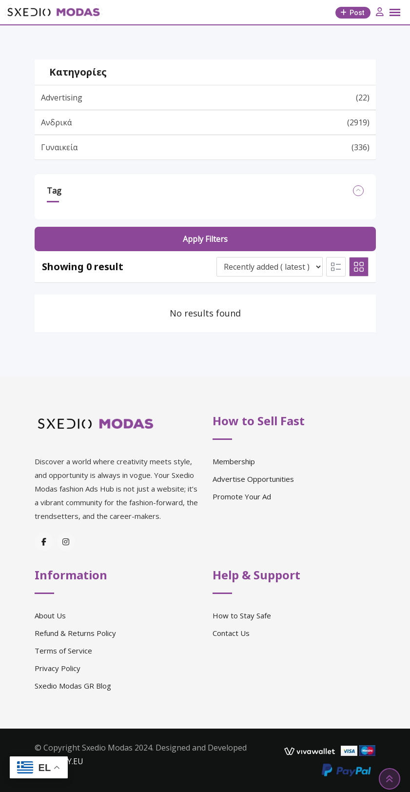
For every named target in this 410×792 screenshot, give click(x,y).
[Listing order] (269, 267)
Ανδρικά (205, 122)
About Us (50, 615)
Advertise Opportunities (253, 479)
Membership (234, 461)
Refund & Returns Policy (75, 633)
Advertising (205, 97)
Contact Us (231, 633)
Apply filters (205, 239)
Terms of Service (63, 650)
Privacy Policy (57, 668)
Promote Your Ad (242, 496)
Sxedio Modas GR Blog (73, 686)
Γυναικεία (205, 147)
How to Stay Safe (242, 615)
